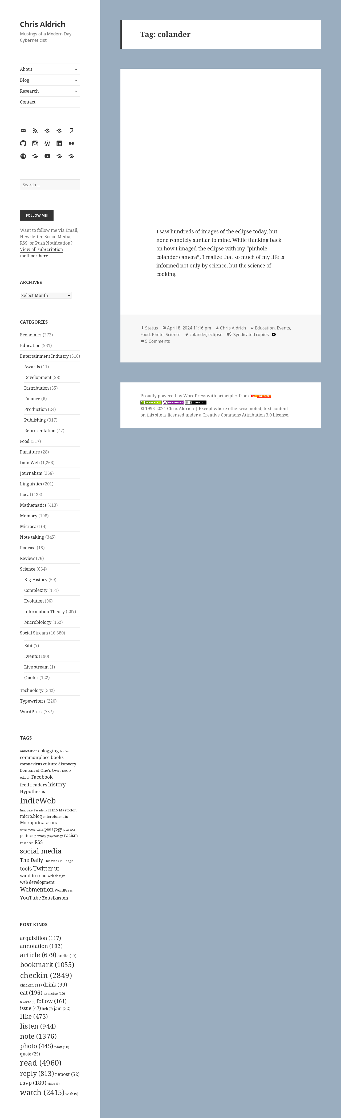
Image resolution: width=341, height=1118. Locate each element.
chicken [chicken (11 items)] (31, 985)
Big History (35, 580)
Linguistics (31, 484)
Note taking (32, 537)
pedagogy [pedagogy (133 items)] (53, 829)
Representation (39, 431)
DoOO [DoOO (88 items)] (66, 771)
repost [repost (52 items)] (67, 1074)
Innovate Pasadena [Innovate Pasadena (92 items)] (33, 810)
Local (25, 494)
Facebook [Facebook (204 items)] (41, 777)
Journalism (31, 473)
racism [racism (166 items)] (71, 835)
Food (25, 441)
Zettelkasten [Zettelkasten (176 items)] (55, 898)
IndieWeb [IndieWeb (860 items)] (38, 800)
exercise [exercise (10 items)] (54, 993)
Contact (27, 102)
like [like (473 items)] (34, 1016)
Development (37, 377)
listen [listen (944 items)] (38, 1025)
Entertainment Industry (44, 356)
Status (151, 328)
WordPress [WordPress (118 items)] (64, 890)
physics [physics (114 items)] (69, 829)
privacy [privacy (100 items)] (40, 836)
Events (31, 656)
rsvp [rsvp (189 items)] (33, 1082)
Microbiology (37, 622)
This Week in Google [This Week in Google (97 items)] (59, 861)
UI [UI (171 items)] (56, 869)
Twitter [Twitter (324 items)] (43, 868)
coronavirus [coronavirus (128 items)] (31, 763)
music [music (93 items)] (45, 823)
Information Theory (44, 611)
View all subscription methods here (41, 252)
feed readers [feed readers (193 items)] (33, 785)
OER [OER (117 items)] (53, 822)
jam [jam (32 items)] (62, 1008)
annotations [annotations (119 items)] (29, 751)
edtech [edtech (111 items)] (25, 777)
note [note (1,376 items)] (38, 1036)
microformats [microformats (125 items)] (55, 816)
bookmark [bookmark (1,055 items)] (47, 964)
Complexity (35, 590)
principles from (244, 396)
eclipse (215, 334)
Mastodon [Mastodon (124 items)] (68, 810)
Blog (24, 80)
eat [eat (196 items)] (31, 992)
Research (29, 91)
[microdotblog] (273, 334)
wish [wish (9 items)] (72, 1093)
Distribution (36, 388)
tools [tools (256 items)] (26, 868)
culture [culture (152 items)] (50, 763)
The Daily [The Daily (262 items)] (31, 860)
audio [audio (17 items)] (67, 955)
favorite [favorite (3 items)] (27, 1002)
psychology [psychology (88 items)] (55, 836)
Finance (32, 399)
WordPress (31, 712)
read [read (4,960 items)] (41, 1062)
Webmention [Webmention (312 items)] (37, 889)
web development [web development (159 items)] (37, 882)
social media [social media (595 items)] (41, 851)
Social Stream (34, 633)
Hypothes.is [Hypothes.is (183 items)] (32, 791)
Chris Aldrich (43, 24)
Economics (31, 335)
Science (27, 569)
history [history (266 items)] (57, 784)
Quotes (31, 677)
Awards (32, 367)
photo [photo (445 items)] (36, 1046)
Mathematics (33, 505)
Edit (28, 646)
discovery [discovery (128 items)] (67, 763)
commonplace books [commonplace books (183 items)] (42, 757)
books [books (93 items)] (64, 751)
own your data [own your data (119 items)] (31, 829)
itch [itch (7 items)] (47, 1008)
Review (27, 558)
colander (198, 334)
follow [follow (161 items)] (51, 1001)
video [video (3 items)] (53, 1084)
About (26, 69)
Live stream (36, 667)
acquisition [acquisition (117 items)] (40, 938)
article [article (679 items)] (38, 954)
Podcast (28, 548)
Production (35, 409)
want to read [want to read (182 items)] (33, 875)
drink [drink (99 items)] (55, 984)
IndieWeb (30, 462)
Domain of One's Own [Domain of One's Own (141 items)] (40, 770)
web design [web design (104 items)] (56, 876)
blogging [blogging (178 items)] (49, 751)
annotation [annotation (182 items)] (41, 946)
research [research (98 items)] (27, 843)
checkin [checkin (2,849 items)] (46, 975)
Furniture (30, 452)
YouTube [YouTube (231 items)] (30, 897)
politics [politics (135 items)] (27, 835)
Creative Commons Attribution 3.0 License (245, 415)
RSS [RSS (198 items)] (39, 842)
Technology (31, 690)
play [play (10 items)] (61, 1047)
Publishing (35, 420)
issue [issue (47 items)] (30, 1008)
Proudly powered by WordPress (173, 396)
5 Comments (157, 341)
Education (30, 345)
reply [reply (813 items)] (37, 1073)
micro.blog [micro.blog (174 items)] (31, 816)
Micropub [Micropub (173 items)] (30, 823)
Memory (28, 516)
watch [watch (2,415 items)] (42, 1092)
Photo (158, 334)
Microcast (30, 526)
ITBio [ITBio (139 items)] (53, 809)
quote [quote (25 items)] (30, 1054)
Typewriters (32, 701)
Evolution (34, 601)
